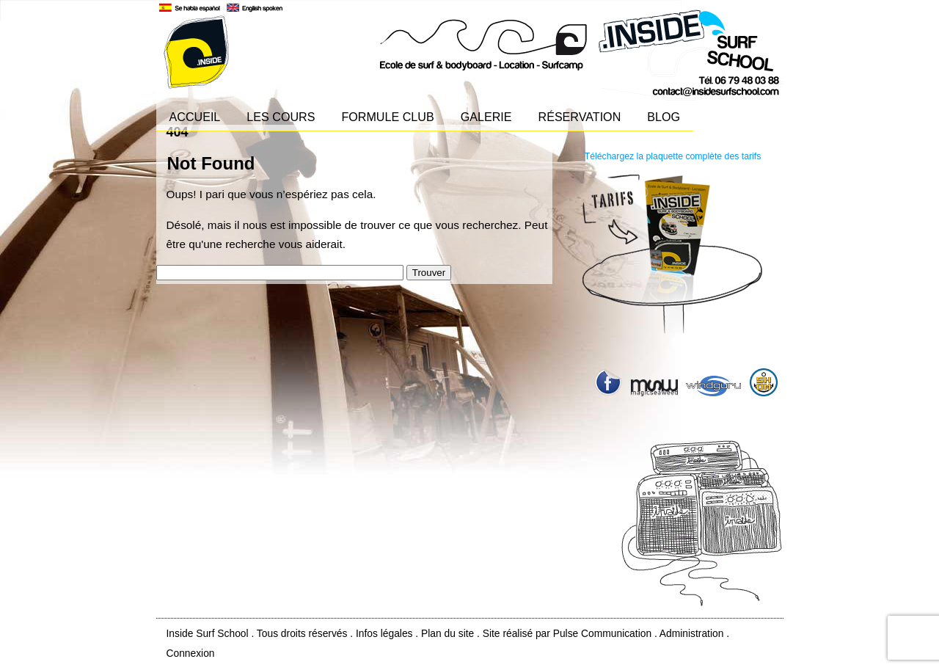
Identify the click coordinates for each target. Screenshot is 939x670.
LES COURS (280, 116)
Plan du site (447, 633)
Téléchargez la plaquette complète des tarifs (673, 156)
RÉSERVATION (579, 116)
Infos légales (384, 633)
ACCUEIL (195, 116)
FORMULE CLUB (387, 116)
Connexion (191, 653)
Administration (692, 633)
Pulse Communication (602, 633)
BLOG (663, 116)
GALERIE (486, 116)
